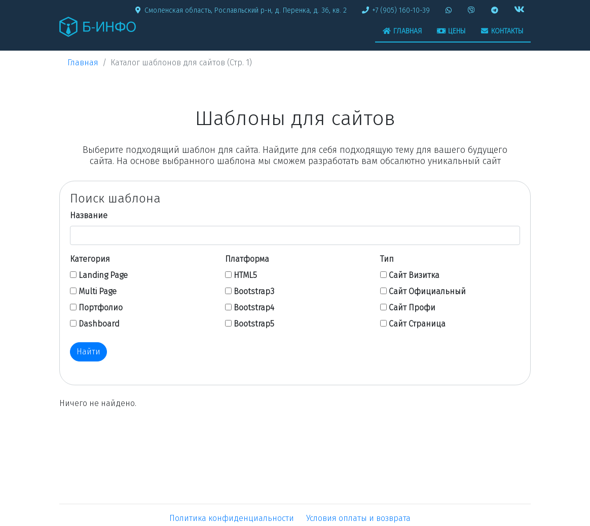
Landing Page (103, 275)
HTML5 (245, 275)
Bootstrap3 (254, 291)
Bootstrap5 (254, 324)
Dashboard (99, 324)
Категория (90, 259)
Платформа (247, 259)
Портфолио (101, 307)
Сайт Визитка (414, 275)
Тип (387, 259)
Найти (88, 351)
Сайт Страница (417, 324)
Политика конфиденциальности (231, 518)
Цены (451, 31)
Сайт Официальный (427, 291)
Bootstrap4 (254, 307)
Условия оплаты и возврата (358, 518)
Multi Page (98, 291)
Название (88, 215)
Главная (402, 31)
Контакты (502, 31)
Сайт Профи (412, 307)
